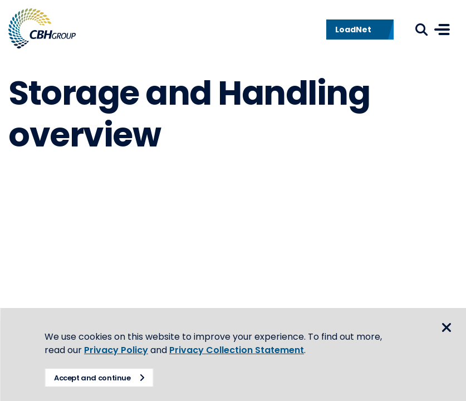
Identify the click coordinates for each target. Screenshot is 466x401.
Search (421, 29)
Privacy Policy (116, 350)
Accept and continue (92, 378)
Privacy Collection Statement (236, 350)
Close (446, 327)
